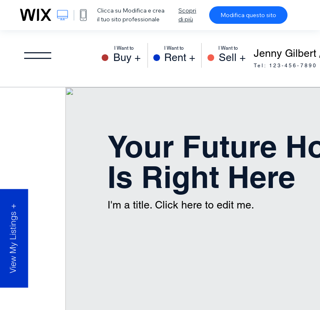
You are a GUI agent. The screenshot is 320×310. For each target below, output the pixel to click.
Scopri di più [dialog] (187, 15)
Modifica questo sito (248, 15)
